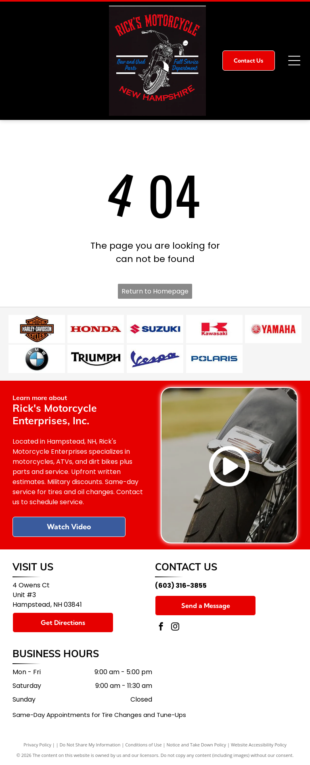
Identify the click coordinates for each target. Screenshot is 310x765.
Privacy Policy (37, 745)
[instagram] (175, 627)
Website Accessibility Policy (259, 745)
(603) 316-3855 (181, 585)
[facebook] (161, 627)
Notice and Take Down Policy (196, 745)
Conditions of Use (143, 745)
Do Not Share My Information (90, 745)
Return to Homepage (155, 291)
